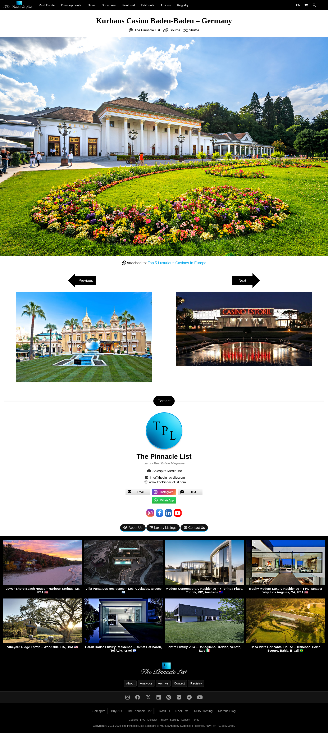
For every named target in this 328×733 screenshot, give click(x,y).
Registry (182, 5)
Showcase (109, 5)
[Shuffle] (306, 5)
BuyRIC (116, 711)
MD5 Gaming (203, 711)
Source (175, 30)
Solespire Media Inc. (167, 471)
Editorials (147, 5)
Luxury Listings (163, 527)
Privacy (164, 719)
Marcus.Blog (227, 711)
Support (185, 719)
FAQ (142, 719)
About (130, 683)
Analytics (146, 683)
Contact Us (194, 527)
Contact (179, 683)
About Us (132, 527)
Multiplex (152, 719)
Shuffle (194, 30)
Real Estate (47, 5)
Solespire (99, 711)
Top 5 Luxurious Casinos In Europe (177, 263)
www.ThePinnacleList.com (167, 482)
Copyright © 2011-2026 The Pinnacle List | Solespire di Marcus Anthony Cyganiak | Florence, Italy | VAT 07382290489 (164, 725)
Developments (71, 5)
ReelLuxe (181, 711)
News (91, 5)
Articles (165, 5)
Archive (163, 683)
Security (174, 719)
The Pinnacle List (147, 30)
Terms (195, 719)
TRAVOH (163, 711)
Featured (128, 5)
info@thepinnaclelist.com (167, 477)
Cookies (133, 719)
